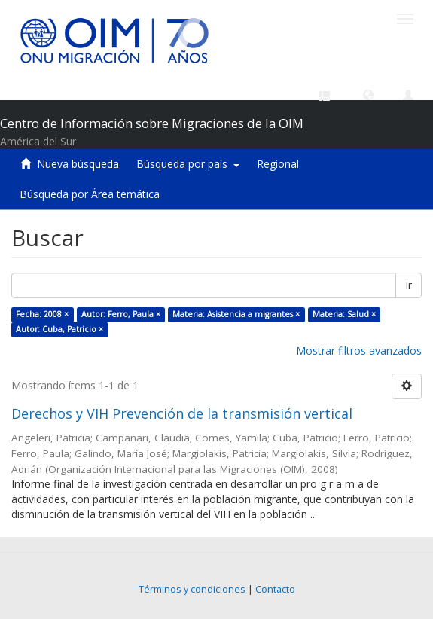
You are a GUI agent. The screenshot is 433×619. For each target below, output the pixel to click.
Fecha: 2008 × (42, 314)
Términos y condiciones (192, 589)
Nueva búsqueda (78, 164)
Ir (408, 285)
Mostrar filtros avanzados (359, 350)
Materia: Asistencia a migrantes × (236, 314)
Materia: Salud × (344, 314)
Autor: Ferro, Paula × (120, 314)
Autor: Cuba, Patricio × (59, 329)
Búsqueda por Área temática (90, 194)
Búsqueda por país (187, 164)
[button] (368, 94)
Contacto (275, 589)
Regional (278, 164)
